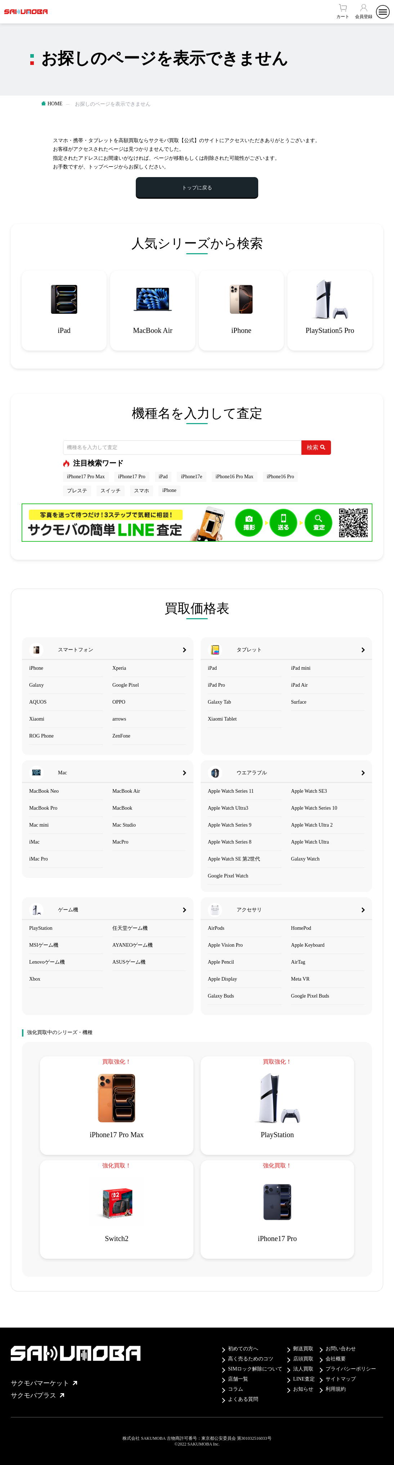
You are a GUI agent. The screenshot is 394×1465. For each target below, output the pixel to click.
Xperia (119, 668)
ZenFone (121, 736)
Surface (298, 702)
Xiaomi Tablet (222, 719)
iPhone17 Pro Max (86, 476)
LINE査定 (304, 1379)
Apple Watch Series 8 (229, 842)
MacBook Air (126, 791)
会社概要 (336, 1358)
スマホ (141, 490)
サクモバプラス (37, 1395)
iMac (34, 842)
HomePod (301, 928)
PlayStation (41, 928)
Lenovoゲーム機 (47, 962)
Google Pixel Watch (228, 876)
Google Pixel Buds (310, 996)
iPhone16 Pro (280, 476)
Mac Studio (124, 825)
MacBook (122, 808)
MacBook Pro (43, 808)
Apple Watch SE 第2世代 (234, 859)
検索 (316, 447)
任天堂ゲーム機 (130, 928)
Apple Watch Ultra (310, 842)
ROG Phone (41, 736)
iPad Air (299, 685)
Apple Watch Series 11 (231, 791)
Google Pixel (125, 685)
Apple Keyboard (307, 945)
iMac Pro (38, 859)
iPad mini (300, 668)
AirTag (298, 962)
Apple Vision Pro (225, 945)
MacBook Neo (44, 791)
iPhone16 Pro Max (235, 476)
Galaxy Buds (221, 996)
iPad (163, 476)
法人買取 (303, 1369)
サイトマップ (341, 1379)
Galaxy (36, 685)
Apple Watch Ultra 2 (312, 825)
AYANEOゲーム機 (132, 945)
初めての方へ (243, 1348)
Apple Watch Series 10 (314, 808)
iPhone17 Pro (131, 476)
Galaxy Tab (219, 702)
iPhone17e (191, 476)
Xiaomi (36, 719)
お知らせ (303, 1389)
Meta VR (300, 979)
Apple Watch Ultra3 (228, 808)
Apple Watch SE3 (309, 791)
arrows (119, 719)
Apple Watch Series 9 (229, 825)
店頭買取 (303, 1358)
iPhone (169, 490)
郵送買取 (303, 1348)
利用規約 (336, 1389)
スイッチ (110, 490)
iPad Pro (216, 685)
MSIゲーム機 (43, 945)
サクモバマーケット (44, 1383)
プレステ (77, 490)
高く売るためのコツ (250, 1358)
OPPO (118, 702)
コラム (235, 1389)
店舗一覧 (238, 1379)
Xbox (34, 979)
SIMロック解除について (255, 1369)
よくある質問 (243, 1399)
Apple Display (222, 979)
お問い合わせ (341, 1348)
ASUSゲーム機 (128, 962)
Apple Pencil (221, 962)
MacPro (120, 842)
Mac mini (39, 825)
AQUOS (37, 702)
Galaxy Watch (305, 859)
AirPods (216, 928)
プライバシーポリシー (351, 1369)
